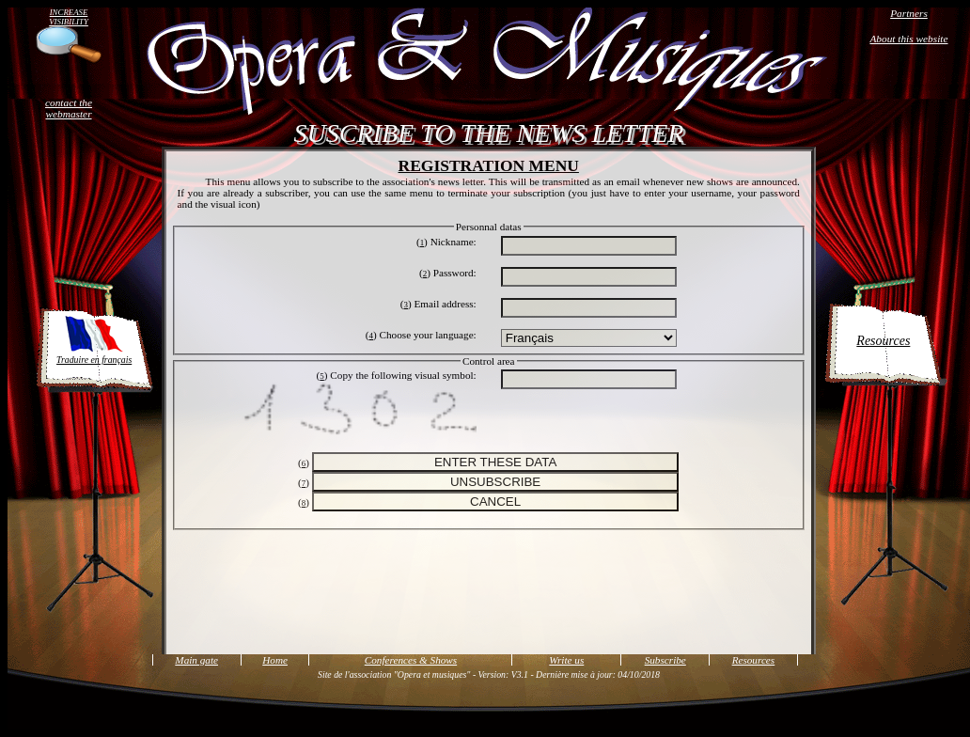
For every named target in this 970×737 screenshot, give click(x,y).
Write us (566, 660)
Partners (909, 13)
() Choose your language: (421, 334)
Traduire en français (94, 339)
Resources (883, 341)
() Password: (448, 272)
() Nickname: (446, 241)
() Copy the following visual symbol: (397, 375)
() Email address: (438, 303)
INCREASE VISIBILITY (68, 17)
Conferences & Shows (411, 660)
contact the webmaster (68, 108)
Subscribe (665, 660)
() (303, 462)
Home (275, 660)
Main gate (196, 660)
